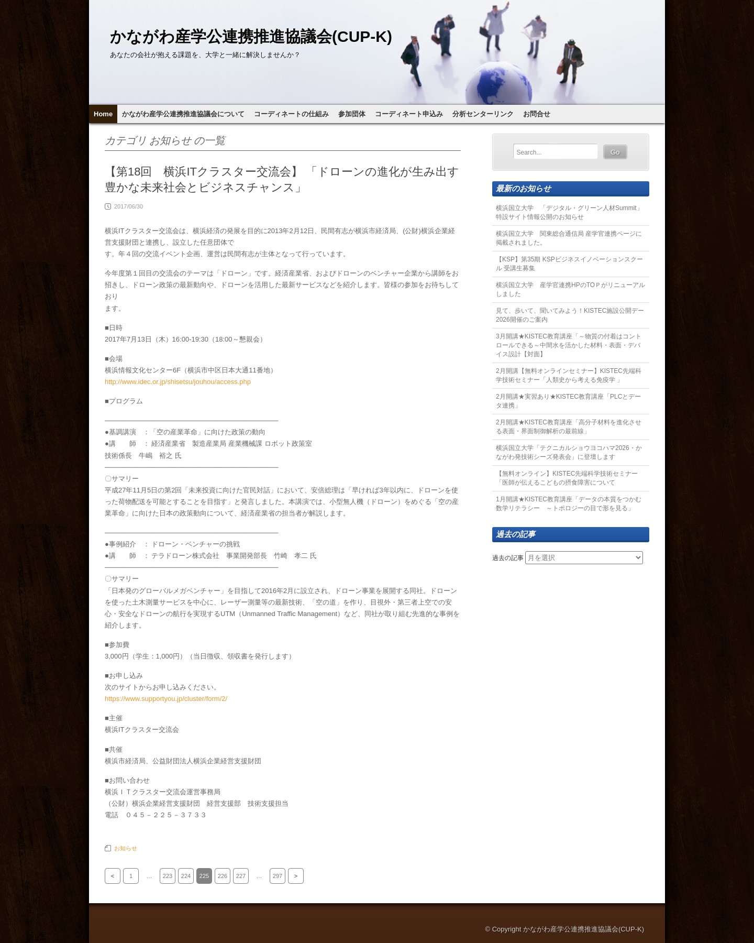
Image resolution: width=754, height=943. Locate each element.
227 (241, 876)
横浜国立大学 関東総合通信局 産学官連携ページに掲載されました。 (569, 238)
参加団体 (351, 114)
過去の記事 (508, 558)
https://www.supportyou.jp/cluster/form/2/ (166, 699)
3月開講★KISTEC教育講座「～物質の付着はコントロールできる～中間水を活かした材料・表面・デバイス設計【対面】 (568, 345)
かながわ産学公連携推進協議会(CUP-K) (251, 36)
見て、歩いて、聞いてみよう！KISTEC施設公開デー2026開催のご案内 (570, 315)
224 (186, 876)
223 (167, 876)
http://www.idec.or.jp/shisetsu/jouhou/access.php (178, 382)
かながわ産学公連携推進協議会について (183, 114)
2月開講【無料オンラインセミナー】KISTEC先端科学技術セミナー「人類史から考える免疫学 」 (568, 375)
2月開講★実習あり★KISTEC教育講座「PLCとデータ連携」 (568, 401)
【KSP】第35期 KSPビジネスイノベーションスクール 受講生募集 (569, 264)
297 (277, 876)
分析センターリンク (483, 114)
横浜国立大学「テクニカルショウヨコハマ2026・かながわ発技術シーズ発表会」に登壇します (569, 452)
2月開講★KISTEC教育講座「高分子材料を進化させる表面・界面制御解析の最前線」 (568, 427)
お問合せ (536, 114)
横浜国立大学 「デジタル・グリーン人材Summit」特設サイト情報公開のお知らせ (569, 212)
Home (103, 114)
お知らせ (125, 848)
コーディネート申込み (409, 114)
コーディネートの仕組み (291, 114)
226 (222, 876)
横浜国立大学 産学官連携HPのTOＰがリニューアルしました (570, 289)
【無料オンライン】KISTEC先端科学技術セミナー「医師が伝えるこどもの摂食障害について (567, 478)
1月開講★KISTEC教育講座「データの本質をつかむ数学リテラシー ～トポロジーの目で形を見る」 (568, 504)
